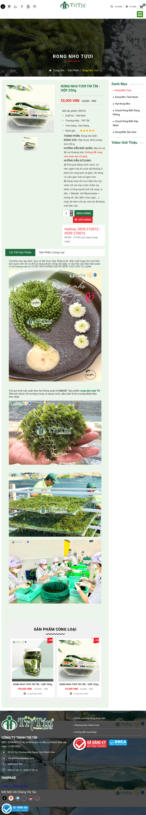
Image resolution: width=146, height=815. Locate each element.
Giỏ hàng (82, 219)
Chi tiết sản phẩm (20, 252)
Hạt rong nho (121, 103)
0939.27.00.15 (15, 770)
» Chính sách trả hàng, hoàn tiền (89, 718)
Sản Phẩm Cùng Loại (51, 252)
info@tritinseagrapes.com (21, 758)
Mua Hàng (84, 213)
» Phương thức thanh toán (86, 725)
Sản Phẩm (73, 70)
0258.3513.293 (15, 764)
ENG (134, 6)
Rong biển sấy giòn (124, 132)
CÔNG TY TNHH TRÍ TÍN (15, 786)
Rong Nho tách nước (125, 97)
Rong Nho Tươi (90, 70)
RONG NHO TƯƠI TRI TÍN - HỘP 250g (79, 684)
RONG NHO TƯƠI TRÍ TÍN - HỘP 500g (32, 684)
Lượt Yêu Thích (33, 694)
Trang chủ (56, 70)
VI (130, 6)
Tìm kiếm (117, 6)
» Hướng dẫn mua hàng (84, 732)
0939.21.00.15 (30, 770)
